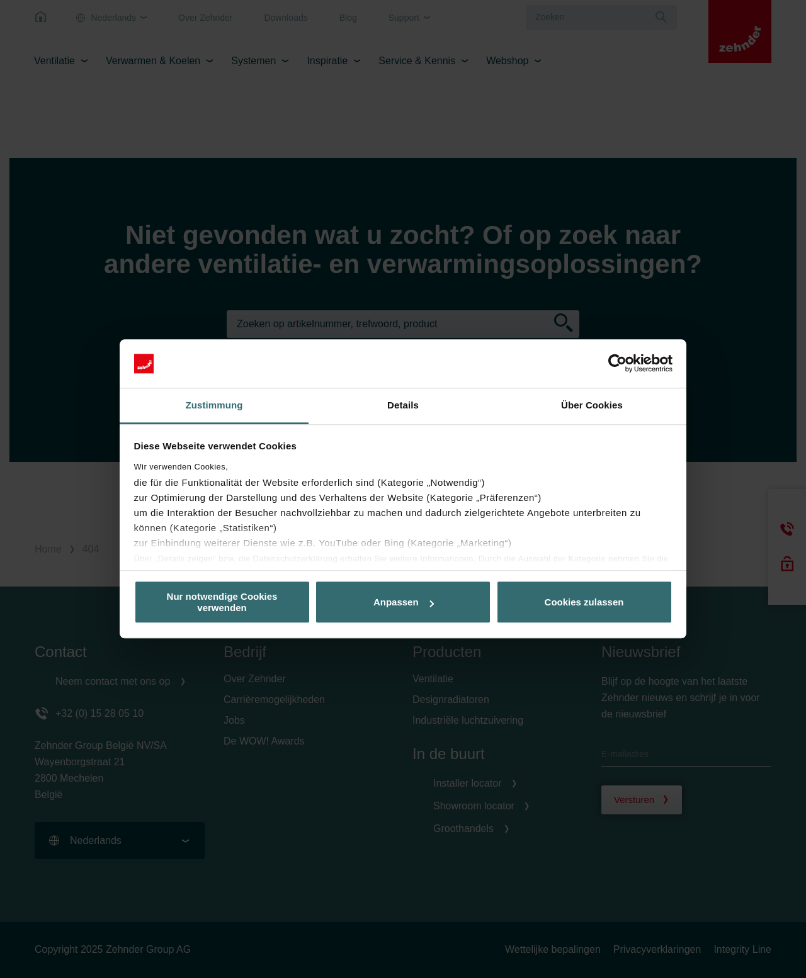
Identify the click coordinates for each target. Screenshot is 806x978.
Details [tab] (403, 405)
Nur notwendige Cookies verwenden (222, 602)
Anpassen (403, 602)
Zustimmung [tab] (214, 405)
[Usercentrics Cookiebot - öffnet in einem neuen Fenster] (617, 363)
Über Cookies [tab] (592, 405)
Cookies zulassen (584, 602)
